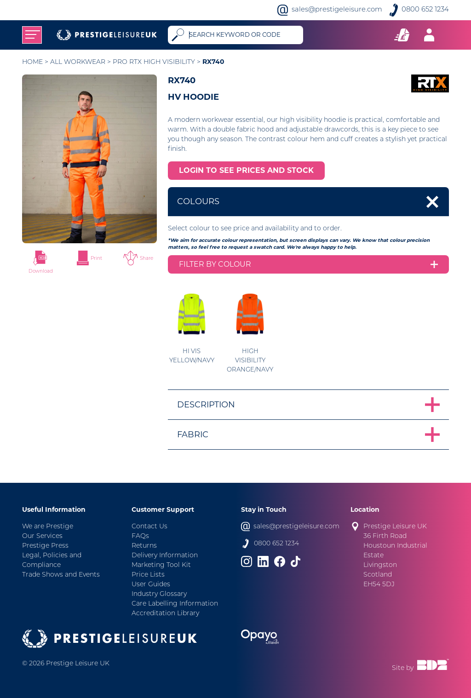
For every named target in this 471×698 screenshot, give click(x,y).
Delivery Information (165, 555)
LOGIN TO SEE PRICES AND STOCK (246, 170)
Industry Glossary (159, 594)
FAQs (140, 536)
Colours (198, 201)
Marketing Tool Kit (161, 565)
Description (206, 405)
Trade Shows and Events (61, 575)
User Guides (151, 584)
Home (32, 62)
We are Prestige (47, 526)
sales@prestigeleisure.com (337, 9)
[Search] (244, 35)
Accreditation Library (165, 613)
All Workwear (77, 62)
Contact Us (149, 526)
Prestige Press (45, 546)
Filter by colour (215, 264)
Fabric (192, 434)
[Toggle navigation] (32, 35)
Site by (420, 665)
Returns (144, 546)
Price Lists (148, 575)
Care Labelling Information (175, 604)
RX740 (213, 61)
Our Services (42, 536)
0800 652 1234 (425, 9)
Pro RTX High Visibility (154, 62)
